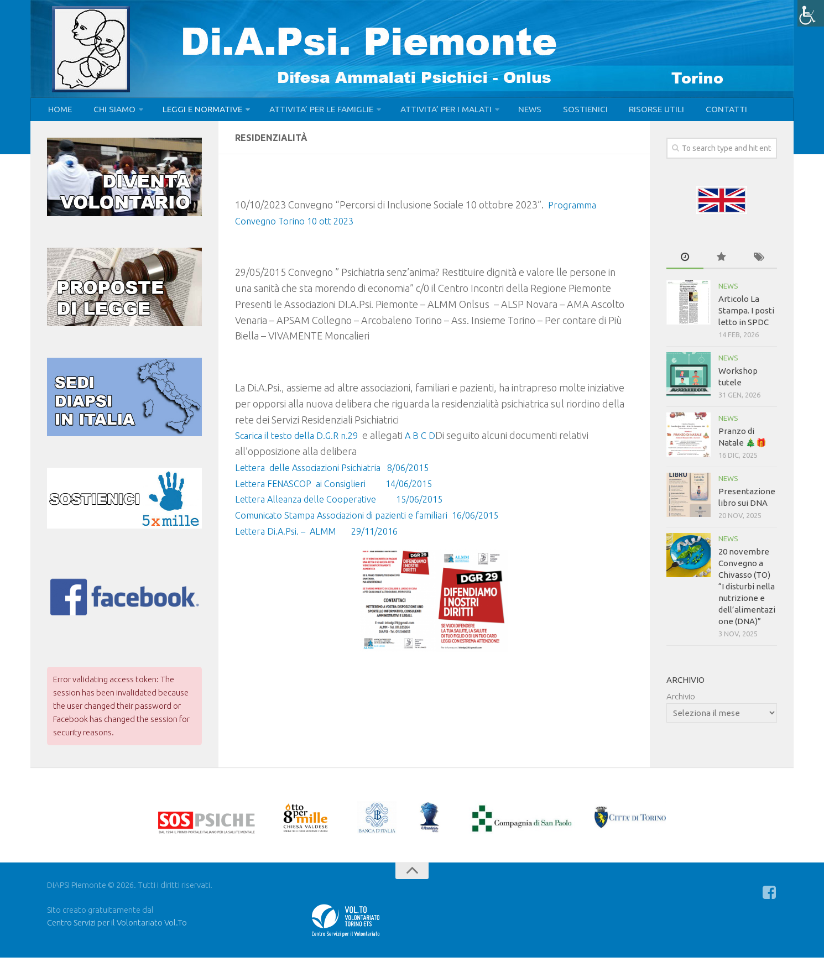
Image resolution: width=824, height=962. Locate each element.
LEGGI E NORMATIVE (194, 112)
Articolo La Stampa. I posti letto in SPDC (746, 315)
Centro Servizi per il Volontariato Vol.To (117, 927)
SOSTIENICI (567, 112)
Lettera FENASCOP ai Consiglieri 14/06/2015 (341, 487)
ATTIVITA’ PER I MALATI (434, 112)
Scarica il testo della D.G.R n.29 (301, 439)
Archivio (680, 700)
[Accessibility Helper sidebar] (810, 13)
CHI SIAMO (109, 112)
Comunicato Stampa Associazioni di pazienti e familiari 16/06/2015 (379, 519)
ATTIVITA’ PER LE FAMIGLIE (311, 112)
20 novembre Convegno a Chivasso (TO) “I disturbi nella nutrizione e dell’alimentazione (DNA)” (746, 590)
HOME (59, 112)
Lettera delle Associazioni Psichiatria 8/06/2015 (340, 471)
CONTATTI (698, 112)
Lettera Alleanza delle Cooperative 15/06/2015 (347, 503)
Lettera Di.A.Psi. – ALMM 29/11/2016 (323, 535)
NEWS (516, 112)
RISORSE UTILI (634, 112)
